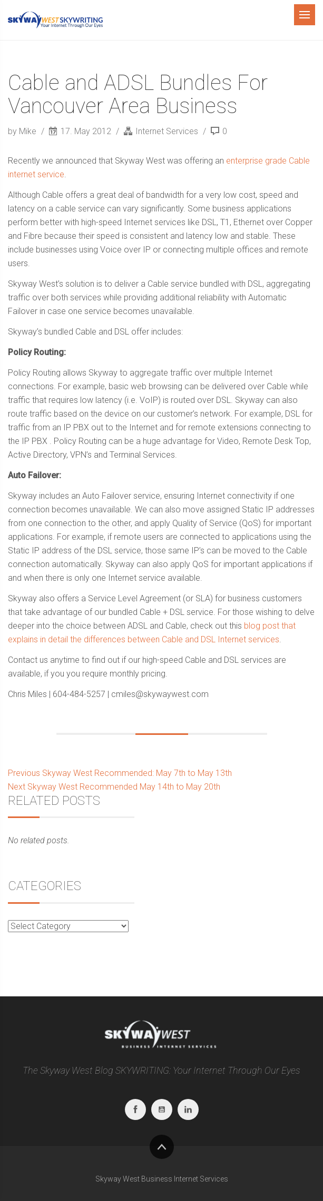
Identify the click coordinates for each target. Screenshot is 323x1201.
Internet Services (166, 131)
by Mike (23, 131)
